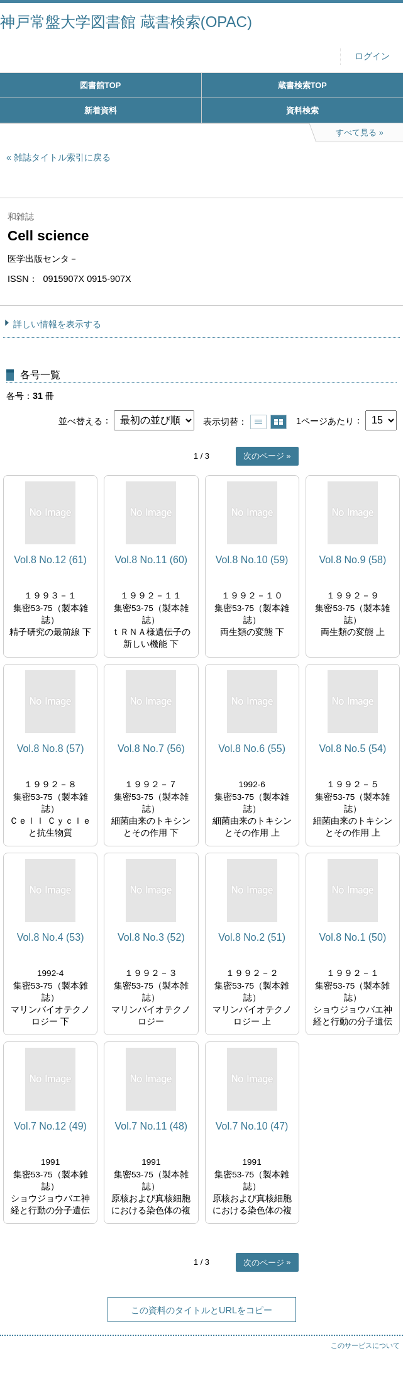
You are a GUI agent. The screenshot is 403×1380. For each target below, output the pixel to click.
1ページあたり (325, 420)
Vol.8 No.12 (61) (50, 559)
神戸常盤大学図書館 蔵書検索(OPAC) (126, 21)
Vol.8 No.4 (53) (50, 937)
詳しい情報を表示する (57, 324)
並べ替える (80, 420)
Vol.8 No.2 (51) (251, 937)
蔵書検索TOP (302, 85)
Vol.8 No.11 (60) (151, 559)
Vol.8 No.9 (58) (353, 559)
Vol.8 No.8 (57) (50, 748)
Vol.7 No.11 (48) (151, 1126)
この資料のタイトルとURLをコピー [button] (201, 1310)
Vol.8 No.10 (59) (252, 559)
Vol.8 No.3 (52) (151, 937)
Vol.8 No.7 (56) (151, 748)
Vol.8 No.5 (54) (353, 748)
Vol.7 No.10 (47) (252, 1126)
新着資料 (100, 110)
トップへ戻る (381, 1345)
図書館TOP (100, 85)
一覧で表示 (258, 422)
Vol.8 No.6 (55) (251, 748)
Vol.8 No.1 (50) (353, 937)
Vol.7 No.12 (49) (50, 1126)
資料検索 (302, 110)
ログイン (372, 56)
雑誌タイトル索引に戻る (62, 157)
